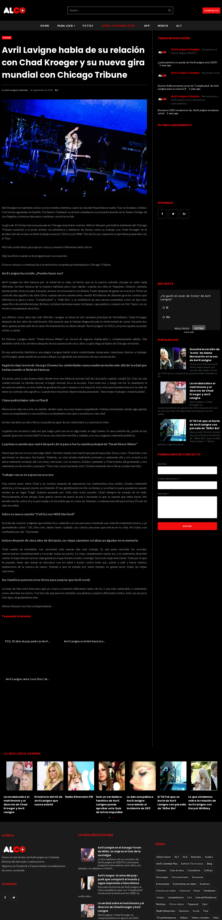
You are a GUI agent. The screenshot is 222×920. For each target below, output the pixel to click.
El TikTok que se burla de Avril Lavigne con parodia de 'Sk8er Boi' (205, 424)
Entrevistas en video (184, 846)
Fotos (88, 25)
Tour (7, 37)
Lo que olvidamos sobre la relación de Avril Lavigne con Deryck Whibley (202, 765)
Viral (215, 879)
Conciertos (194, 832)
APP (147, 25)
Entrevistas (162, 846)
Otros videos (176, 866)
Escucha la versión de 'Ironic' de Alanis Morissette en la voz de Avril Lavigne (205, 354)
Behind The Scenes (192, 825)
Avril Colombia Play (118, 25)
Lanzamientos (176, 859)
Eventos (204, 846)
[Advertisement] (188, 250)
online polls (189, 332)
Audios (209, 819)
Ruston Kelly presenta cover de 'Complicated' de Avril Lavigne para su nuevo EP (188, 87)
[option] (19, 749)
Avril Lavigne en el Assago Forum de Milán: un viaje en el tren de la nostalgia (119, 813)
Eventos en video (166, 852)
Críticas (208, 832)
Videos (184, 879)
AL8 (185, 819)
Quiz (204, 866)
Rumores (184, 873)
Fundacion (209, 852)
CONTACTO (211, 10)
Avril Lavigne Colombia (16, 90)
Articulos (196, 819)
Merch (163, 25)
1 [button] (109, 782)
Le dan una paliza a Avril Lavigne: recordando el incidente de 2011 (140, 765)
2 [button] (113, 782)
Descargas (162, 839)
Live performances (206, 859)
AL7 (179, 25)
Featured (185, 852)
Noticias (161, 866)
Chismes (161, 832)
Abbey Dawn (163, 819)
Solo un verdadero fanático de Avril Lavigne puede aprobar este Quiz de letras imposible (109, 766)
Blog (209, 825)
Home (44, 25)
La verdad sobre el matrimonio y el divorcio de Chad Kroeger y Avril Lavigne (202, 391)
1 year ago (165, 65)
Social (196, 873)
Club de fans (177, 832)
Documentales (180, 839)
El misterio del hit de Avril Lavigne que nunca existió (48, 763)
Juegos (160, 859)
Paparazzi (193, 866)
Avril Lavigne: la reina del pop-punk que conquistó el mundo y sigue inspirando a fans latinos (118, 841)
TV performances (166, 879)
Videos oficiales (200, 879)
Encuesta (197, 839)
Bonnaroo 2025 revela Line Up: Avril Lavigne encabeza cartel (188, 112)
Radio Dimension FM (79, 759)
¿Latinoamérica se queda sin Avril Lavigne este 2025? (187, 62)
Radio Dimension (165, 873)
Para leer (66, 25)
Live (189, 859)
